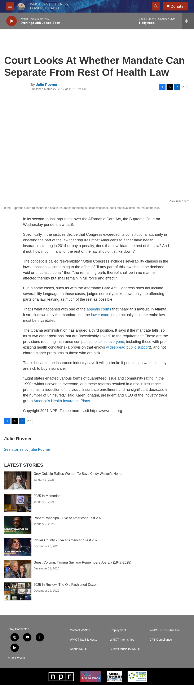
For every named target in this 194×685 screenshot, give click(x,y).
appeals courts (99, 309)
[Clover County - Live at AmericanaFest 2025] (17, 547)
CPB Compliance (161, 639)
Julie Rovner (46, 85)
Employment (118, 630)
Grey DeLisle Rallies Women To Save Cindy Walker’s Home (78, 473)
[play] (11, 21)
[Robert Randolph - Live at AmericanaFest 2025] (17, 525)
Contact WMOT (80, 630)
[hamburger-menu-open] (10, 6)
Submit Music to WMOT (125, 649)
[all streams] (188, 21)
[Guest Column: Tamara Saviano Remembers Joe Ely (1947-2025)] (17, 569)
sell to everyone (111, 342)
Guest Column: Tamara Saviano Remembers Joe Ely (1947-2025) (82, 562)
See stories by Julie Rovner (27, 449)
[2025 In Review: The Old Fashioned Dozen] (17, 591)
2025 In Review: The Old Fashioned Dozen (66, 584)
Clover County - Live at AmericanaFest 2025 (66, 540)
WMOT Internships (122, 639)
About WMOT (79, 649)
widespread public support (128, 347)
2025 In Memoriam (47, 496)
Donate (177, 6)
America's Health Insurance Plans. (62, 401)
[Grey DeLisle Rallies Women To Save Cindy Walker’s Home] (17, 480)
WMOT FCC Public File (165, 630)
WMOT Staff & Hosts (83, 639)
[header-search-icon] (156, 6)
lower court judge (105, 315)
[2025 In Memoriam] (17, 503)
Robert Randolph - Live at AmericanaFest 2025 (68, 518)
